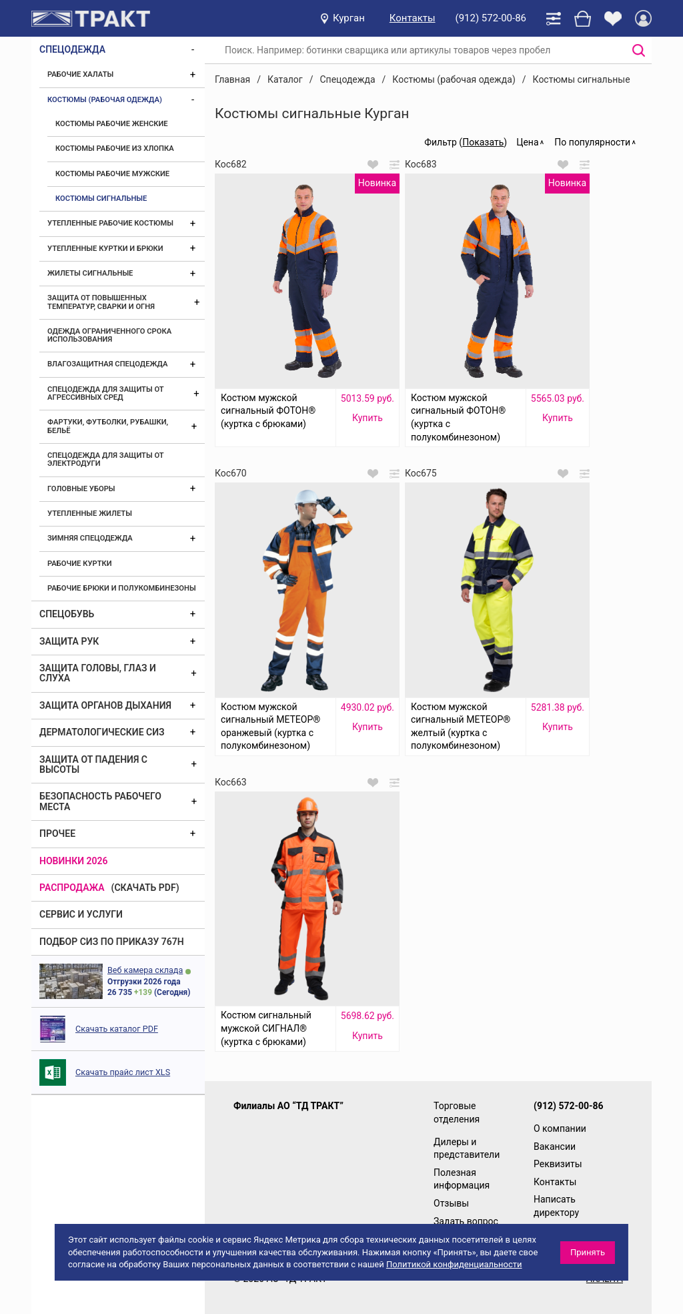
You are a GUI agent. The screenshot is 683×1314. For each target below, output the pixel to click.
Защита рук (69, 641)
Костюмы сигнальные (101, 198)
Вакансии (555, 1146)
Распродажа (72, 887)
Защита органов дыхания (105, 705)
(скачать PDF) (145, 887)
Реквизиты (558, 1164)
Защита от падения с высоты (93, 764)
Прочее (57, 833)
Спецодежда (72, 49)
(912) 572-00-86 (491, 18)
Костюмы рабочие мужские (112, 174)
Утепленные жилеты (89, 513)
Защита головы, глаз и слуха (97, 673)
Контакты (413, 18)
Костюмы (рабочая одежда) (104, 99)
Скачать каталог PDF (116, 1029)
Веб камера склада (145, 970)
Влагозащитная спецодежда (107, 364)
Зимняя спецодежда (90, 538)
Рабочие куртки (79, 563)
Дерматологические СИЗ (102, 732)
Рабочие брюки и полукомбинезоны (121, 588)
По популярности (592, 142)
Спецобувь (66, 614)
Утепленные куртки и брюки (105, 248)
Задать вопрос (466, 1221)
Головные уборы (81, 488)
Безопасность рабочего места (100, 801)
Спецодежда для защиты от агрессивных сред (105, 393)
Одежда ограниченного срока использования (109, 335)
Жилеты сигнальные (90, 273)
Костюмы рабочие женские (111, 123)
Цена (527, 142)
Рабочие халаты (80, 74)
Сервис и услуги (81, 914)
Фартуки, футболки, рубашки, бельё (107, 426)
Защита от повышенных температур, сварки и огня (101, 302)
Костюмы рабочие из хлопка (114, 148)
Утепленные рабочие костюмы (110, 223)
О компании (560, 1128)
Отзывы (451, 1203)
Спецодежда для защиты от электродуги (105, 459)
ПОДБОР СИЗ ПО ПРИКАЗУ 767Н (111, 941)
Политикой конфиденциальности (454, 1264)
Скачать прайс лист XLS (122, 1072)
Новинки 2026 (73, 861)
